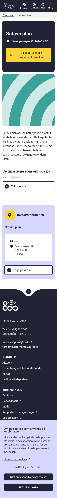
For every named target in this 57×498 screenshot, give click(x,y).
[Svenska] (24, 6)
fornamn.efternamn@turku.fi (20, 346)
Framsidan (8, 15)
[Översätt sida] (34, 6)
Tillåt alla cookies (28, 487)
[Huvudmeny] (51, 6)
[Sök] (43, 6)
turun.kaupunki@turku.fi (17, 342)
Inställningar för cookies (29, 467)
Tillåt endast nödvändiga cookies (28, 477)
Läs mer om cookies (15, 459)
